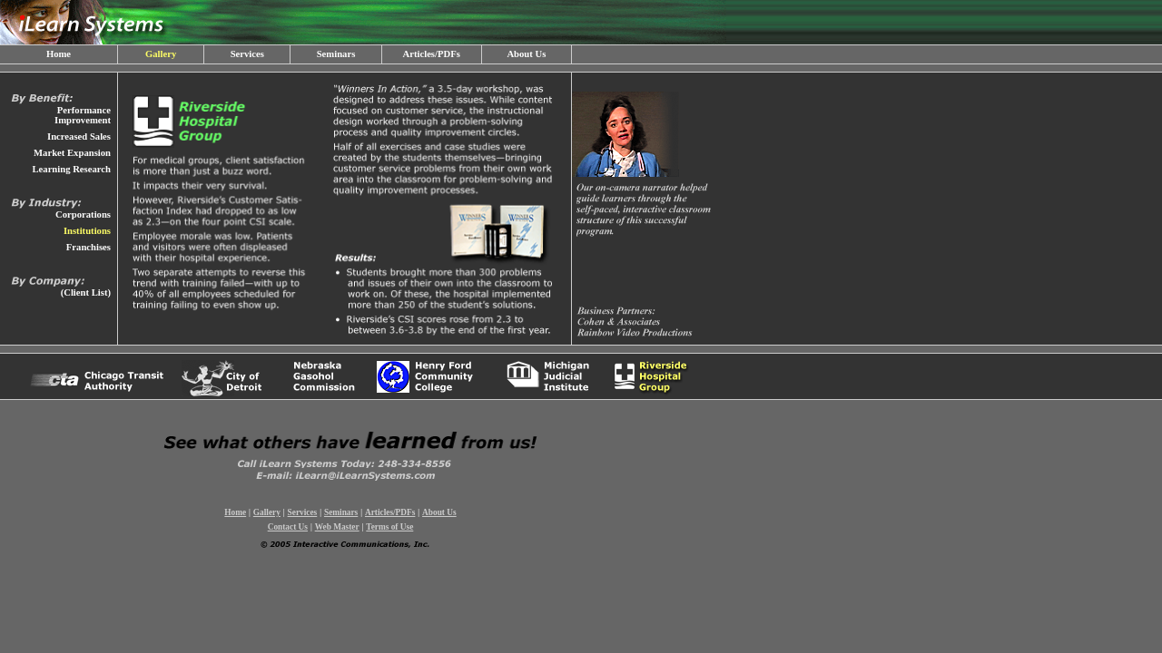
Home (58, 54)
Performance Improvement (82, 115)
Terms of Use (389, 526)
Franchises (88, 247)
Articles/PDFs (431, 54)
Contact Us (288, 526)
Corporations (83, 214)
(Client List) (86, 292)
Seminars (336, 54)
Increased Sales (79, 136)
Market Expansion (72, 153)
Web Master (337, 526)
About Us (526, 54)
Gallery (160, 54)
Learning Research (71, 169)
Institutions (87, 231)
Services (247, 54)
